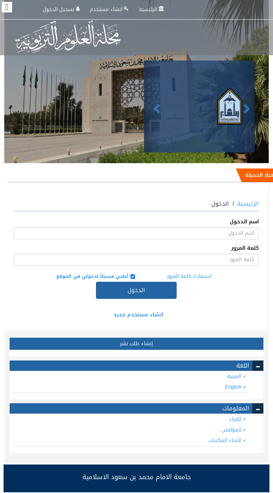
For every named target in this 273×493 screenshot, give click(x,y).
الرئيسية (152, 9)
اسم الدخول (244, 221)
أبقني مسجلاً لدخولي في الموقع (95, 276)
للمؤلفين (232, 430)
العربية (235, 376)
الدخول (136, 290)
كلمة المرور (245, 248)
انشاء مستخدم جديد (138, 314)
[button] (152, 106)
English (234, 387)
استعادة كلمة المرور (189, 276)
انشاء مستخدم (110, 9)
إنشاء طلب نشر (136, 343)
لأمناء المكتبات (225, 440)
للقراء (236, 419)
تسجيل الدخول (62, 9)
